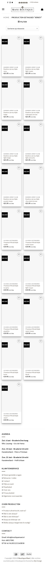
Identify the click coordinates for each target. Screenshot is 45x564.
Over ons (6, 490)
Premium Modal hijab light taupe (33, 287)
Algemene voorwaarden (12, 496)
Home (6, 17)
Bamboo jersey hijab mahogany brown (32, 113)
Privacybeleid (8, 493)
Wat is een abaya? (10, 513)
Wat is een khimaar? (11, 516)
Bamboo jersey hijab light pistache (32, 157)
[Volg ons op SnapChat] (12, 2)
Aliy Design (38, 561)
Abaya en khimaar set (11, 519)
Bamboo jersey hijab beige (11, 113)
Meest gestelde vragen (12, 475)
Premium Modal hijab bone (11, 373)
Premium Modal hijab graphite (11, 330)
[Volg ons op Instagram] (10, 2)
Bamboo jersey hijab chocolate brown (32, 200)
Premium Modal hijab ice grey (11, 287)
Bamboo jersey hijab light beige (11, 157)
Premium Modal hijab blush (33, 373)
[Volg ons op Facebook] (7, 2)
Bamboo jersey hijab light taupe (32, 70)
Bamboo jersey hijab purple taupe (11, 200)
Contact (6, 481)
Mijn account (8, 484)
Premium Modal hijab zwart (11, 417)
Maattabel (7, 487)
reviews (34, 2)
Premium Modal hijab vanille (11, 243)
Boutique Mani (24, 558)
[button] (3, 9)
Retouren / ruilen (9, 478)
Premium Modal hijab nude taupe (33, 243)
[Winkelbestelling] (22, 28)
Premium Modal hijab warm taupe (33, 330)
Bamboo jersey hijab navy (11, 70)
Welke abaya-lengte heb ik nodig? (16, 522)
